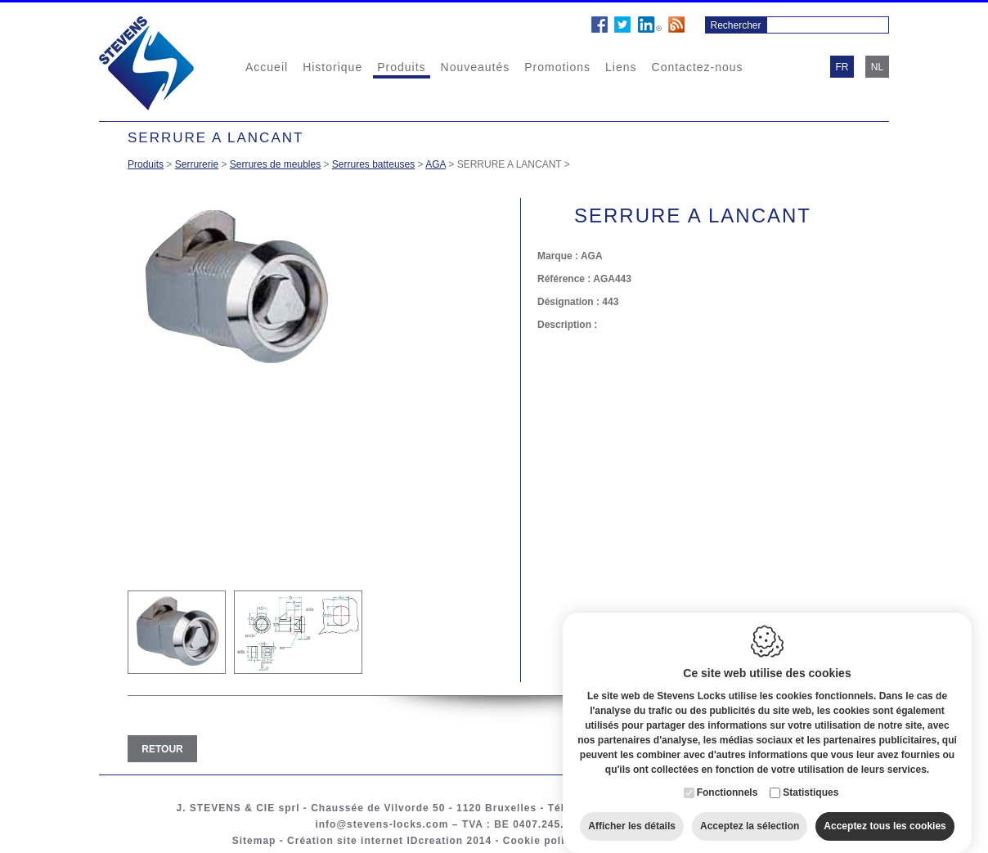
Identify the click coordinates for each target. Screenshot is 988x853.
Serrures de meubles (275, 164)
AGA (435, 164)
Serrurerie (196, 164)
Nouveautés (475, 67)
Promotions (557, 67)
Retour (161, 749)
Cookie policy (540, 840)
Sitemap (254, 840)
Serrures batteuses (373, 164)
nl (877, 67)
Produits (401, 67)
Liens (620, 67)
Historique (332, 67)
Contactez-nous (697, 67)
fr (842, 67)
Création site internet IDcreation (375, 840)
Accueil (266, 67)
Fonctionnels (727, 782)
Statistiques (810, 782)
